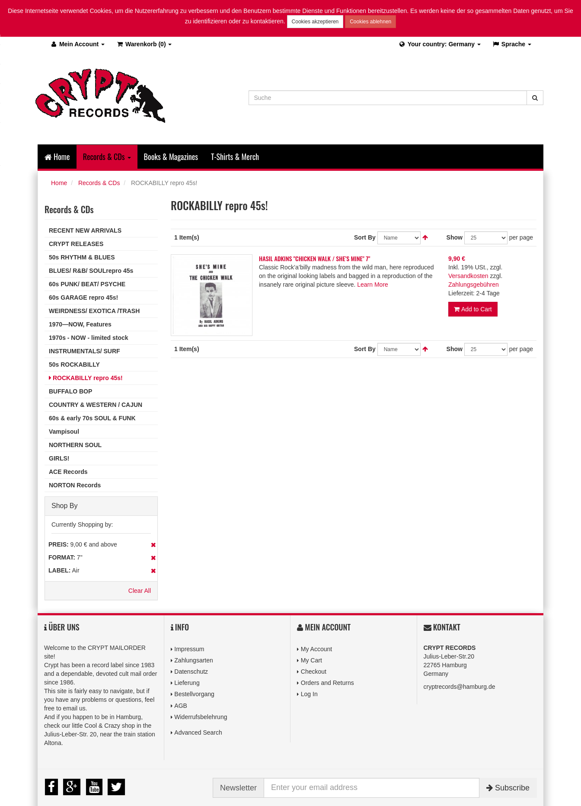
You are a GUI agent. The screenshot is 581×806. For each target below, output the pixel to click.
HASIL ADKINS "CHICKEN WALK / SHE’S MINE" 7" (314, 258)
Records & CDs (99, 182)
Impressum (189, 649)
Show (455, 237)
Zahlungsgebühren (473, 284)
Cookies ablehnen (370, 22)
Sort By (365, 237)
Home (57, 156)
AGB (180, 705)
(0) (144, 44)
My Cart (311, 660)
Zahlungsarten (193, 660)
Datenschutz (191, 671)
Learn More (372, 284)
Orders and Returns (327, 682)
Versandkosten (468, 275)
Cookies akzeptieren (315, 22)
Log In (309, 694)
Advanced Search (198, 732)
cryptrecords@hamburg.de (459, 686)
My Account (316, 649)
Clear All (139, 590)
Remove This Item (153, 545)
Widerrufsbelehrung (200, 716)
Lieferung (186, 682)
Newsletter (238, 788)
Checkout (313, 671)
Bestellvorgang (194, 694)
